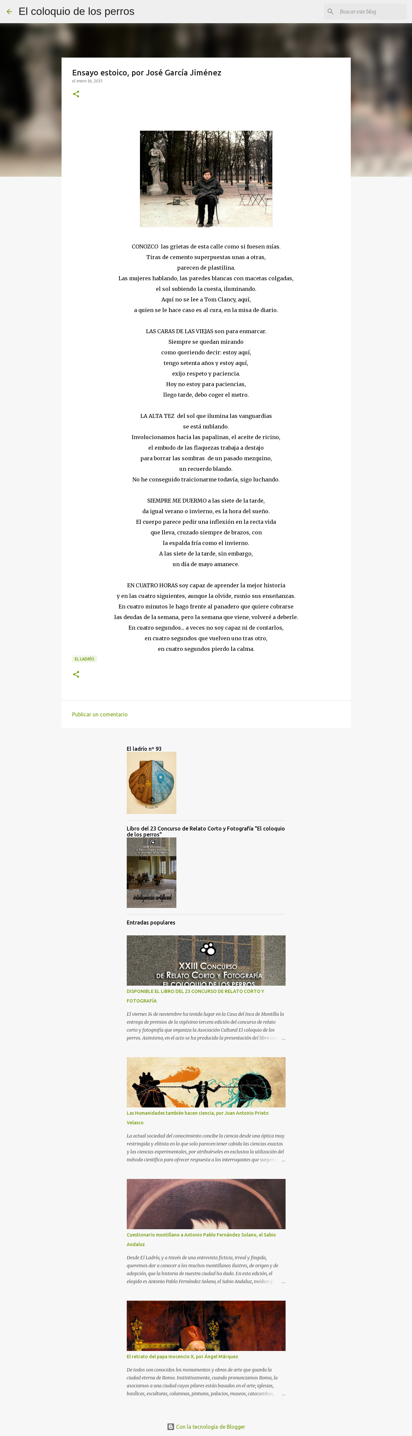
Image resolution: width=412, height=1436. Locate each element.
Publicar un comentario (100, 714)
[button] (76, 94)
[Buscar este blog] (372, 12)
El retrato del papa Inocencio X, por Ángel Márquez (182, 1356)
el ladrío (84, 659)
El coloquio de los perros (76, 11)
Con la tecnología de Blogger (206, 1427)
